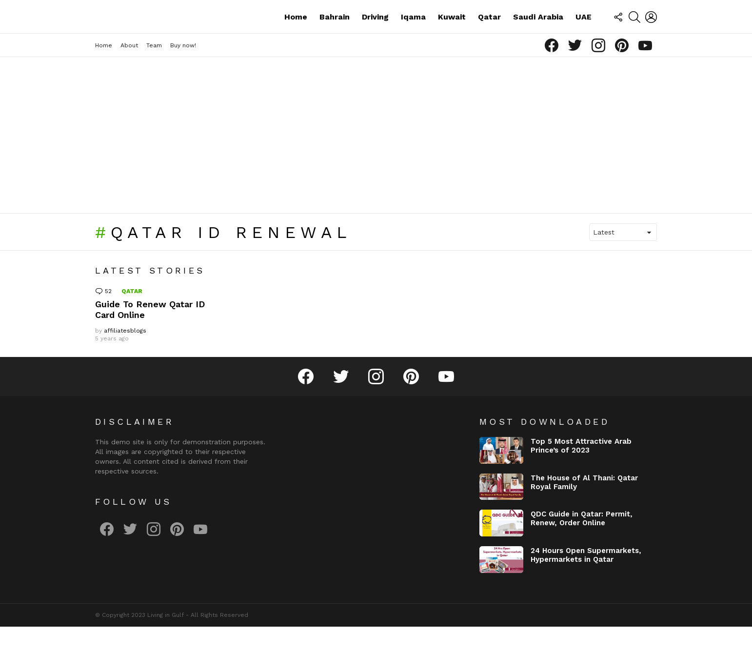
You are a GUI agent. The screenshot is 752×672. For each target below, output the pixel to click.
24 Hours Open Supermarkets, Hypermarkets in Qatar (586, 601)
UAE (583, 39)
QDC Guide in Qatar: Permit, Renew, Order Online (582, 564)
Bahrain (334, 39)
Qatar (489, 39)
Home (295, 39)
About (129, 91)
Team (154, 91)
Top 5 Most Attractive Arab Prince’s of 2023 (581, 491)
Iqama (413, 39)
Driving (375, 39)
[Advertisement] (376, 181)
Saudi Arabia (538, 39)
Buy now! (183, 91)
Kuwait (452, 39)
